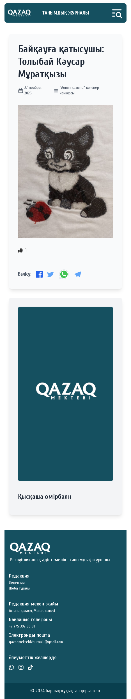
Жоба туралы (19, 588)
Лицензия (17, 582)
